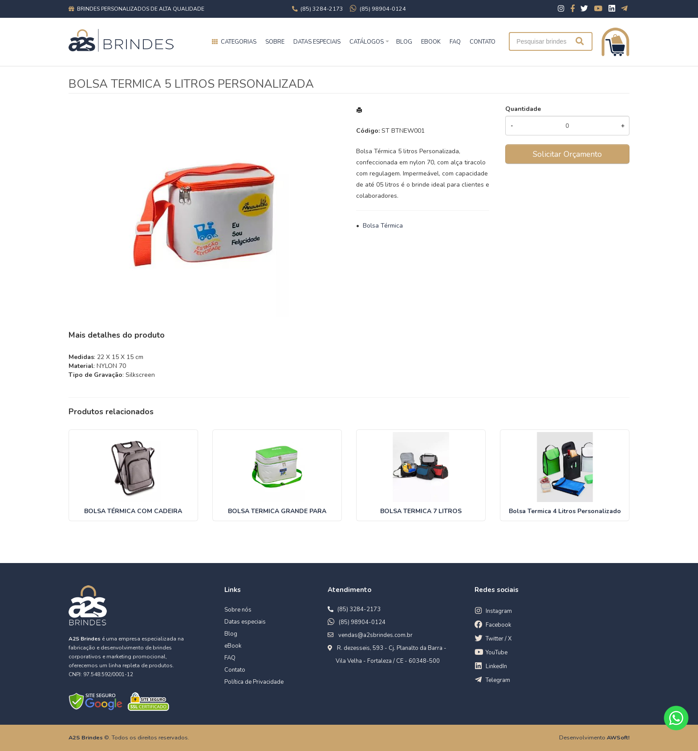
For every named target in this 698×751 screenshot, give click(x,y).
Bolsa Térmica (383, 225)
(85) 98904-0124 (362, 622)
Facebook (498, 625)
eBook (232, 646)
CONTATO (482, 42)
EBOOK (431, 42)
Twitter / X (498, 639)
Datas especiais (317, 42)
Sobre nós (238, 610)
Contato (234, 670)
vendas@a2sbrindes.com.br (375, 635)
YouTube (496, 653)
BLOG (404, 42)
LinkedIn (496, 666)
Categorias (238, 42)
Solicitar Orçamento (567, 154)
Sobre (274, 42)
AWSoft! (618, 737)
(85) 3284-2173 (359, 609)
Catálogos (366, 42)
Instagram (499, 611)
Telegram (498, 680)
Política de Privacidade (254, 682)
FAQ (455, 42)
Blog (230, 634)
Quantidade (523, 109)
